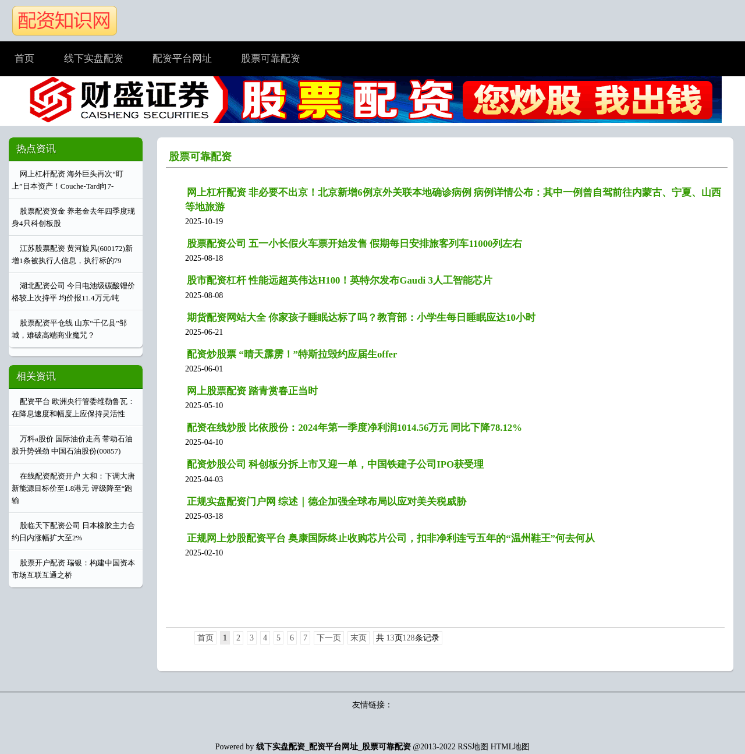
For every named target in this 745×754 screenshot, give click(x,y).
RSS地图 (472, 746)
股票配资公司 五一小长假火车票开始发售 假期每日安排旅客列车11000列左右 (354, 243)
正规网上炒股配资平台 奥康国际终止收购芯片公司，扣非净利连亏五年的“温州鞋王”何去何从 (391, 538)
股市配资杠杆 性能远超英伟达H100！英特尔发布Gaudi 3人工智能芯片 (339, 280)
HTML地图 (510, 746)
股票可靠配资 (200, 156)
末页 (358, 637)
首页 (205, 637)
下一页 (329, 637)
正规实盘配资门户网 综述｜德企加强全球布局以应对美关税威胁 (326, 501)
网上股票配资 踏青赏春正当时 (252, 391)
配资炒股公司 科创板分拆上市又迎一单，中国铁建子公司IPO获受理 (335, 464)
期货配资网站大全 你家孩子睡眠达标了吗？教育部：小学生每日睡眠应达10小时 (361, 317)
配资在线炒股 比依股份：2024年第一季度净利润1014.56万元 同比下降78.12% (354, 427)
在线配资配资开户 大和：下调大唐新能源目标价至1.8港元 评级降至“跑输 (73, 488)
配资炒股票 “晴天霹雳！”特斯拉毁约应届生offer (292, 354)
